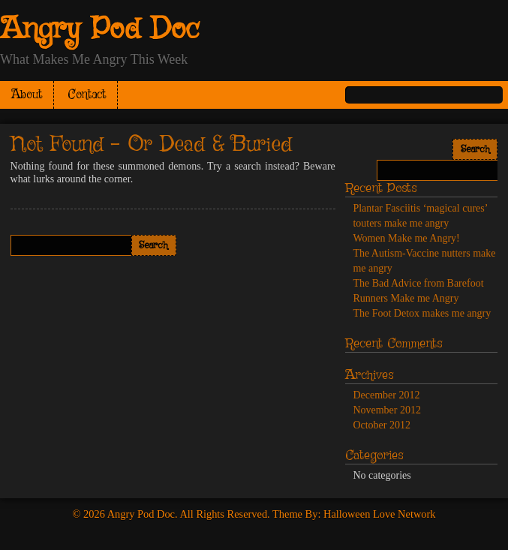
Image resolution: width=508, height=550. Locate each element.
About (26, 95)
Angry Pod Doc (100, 30)
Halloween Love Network (379, 514)
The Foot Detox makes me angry (422, 313)
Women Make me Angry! (406, 238)
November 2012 (387, 410)
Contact (87, 95)
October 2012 (381, 425)
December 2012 (386, 395)
